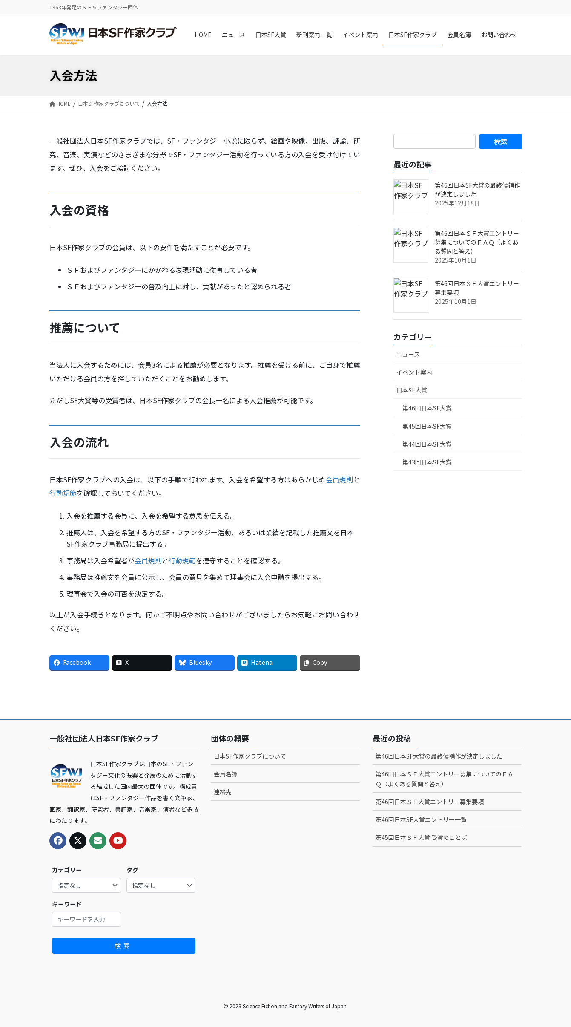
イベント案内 (414, 372)
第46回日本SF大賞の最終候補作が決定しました (439, 756)
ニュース (408, 354)
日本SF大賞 (411, 390)
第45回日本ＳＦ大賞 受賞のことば (421, 837)
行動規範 (63, 493)
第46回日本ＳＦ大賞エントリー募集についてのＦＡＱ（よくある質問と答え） (477, 242)
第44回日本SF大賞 (427, 444)
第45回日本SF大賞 (427, 426)
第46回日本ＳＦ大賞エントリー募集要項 (430, 801)
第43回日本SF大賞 (427, 462)
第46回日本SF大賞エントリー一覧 (421, 819)
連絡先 (223, 792)
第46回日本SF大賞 (427, 408)
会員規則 (339, 479)
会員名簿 (226, 774)
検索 (123, 945)
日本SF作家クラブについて (250, 756)
